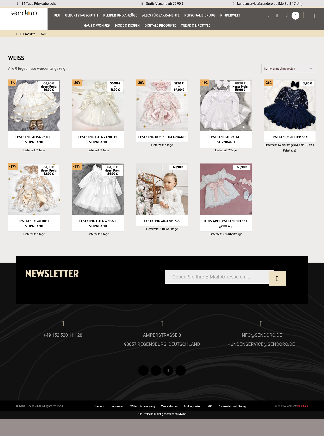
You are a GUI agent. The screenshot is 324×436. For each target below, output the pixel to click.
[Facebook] (143, 388)
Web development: (286, 423)
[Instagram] (168, 388)
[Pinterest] (180, 388)
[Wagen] (316, 16)
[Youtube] (156, 388)
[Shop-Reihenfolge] (288, 70)
